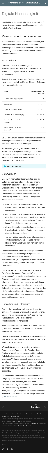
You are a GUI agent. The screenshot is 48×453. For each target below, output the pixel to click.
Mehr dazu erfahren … (15, 166)
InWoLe (27, 414)
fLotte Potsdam (38, 414)
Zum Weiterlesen (9, 397)
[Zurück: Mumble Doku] (3, 406)
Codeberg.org (33, 423)
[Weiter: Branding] (38, 406)
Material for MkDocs (24, 426)
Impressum (5, 416)
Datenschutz (15, 416)
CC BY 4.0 (16, 421)
